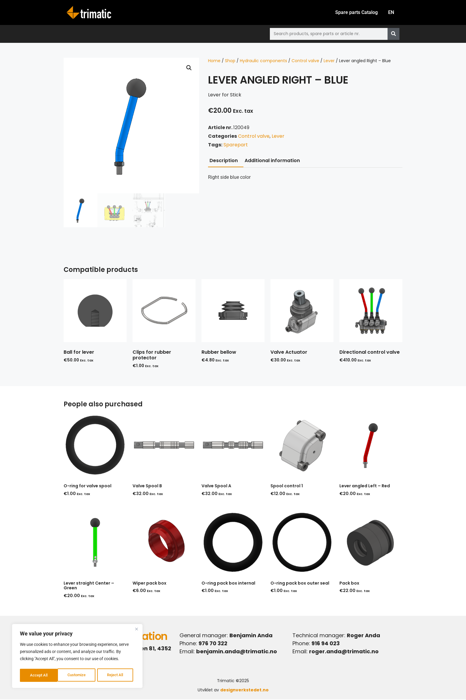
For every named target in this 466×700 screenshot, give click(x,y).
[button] (189, 68)
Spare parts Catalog (354, 12)
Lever (329, 61)
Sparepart (235, 145)
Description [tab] (224, 161)
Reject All (78, 675)
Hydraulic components (263, 61)
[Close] (136, 630)
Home (214, 61)
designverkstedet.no (244, 690)
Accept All (116, 675)
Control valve (305, 61)
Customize (39, 675)
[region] (77, 657)
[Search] (393, 34)
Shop (230, 61)
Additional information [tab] (272, 161)
